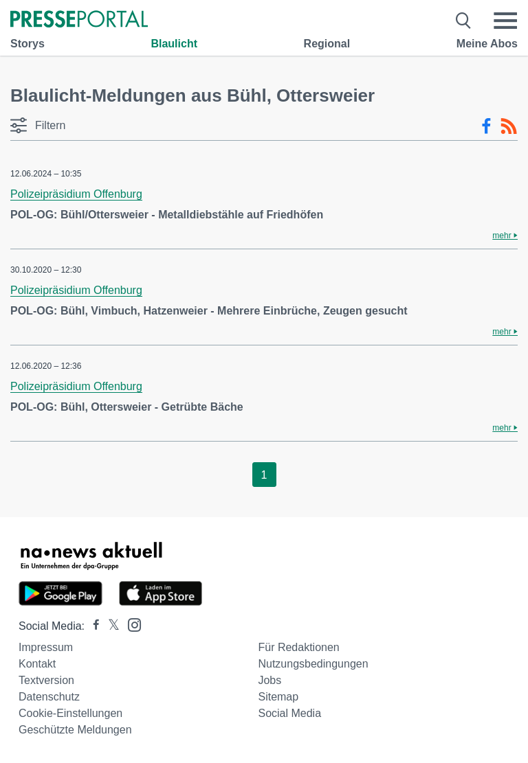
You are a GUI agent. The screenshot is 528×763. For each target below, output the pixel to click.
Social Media (289, 713)
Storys (27, 43)
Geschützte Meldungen (75, 730)
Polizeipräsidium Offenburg (76, 194)
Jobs (269, 680)
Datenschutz (49, 697)
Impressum (46, 647)
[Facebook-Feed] (486, 126)
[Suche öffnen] (463, 20)
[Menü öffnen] (505, 20)
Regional (327, 43)
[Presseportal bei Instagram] (130, 624)
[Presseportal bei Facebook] (92, 626)
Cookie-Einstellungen (70, 713)
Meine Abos (487, 43)
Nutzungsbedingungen (313, 664)
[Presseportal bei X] (110, 626)
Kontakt (37, 664)
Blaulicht (174, 43)
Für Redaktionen (298, 647)
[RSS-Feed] (509, 126)
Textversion (46, 680)
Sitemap (278, 697)
